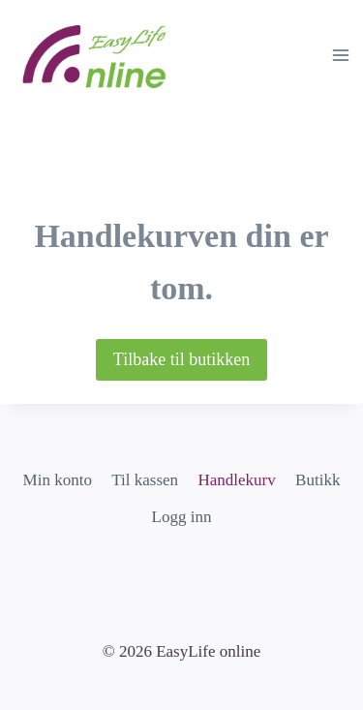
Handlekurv (236, 480)
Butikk (317, 480)
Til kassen (144, 480)
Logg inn (182, 517)
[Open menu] (340, 55)
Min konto (57, 480)
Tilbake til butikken (181, 359)
